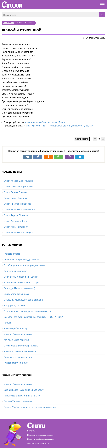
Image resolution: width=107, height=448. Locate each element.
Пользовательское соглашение (40, 435)
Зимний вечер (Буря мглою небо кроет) (24, 390)
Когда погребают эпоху (15, 328)
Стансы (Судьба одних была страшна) (23, 300)
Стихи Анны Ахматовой (16, 227)
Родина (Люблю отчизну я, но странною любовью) (30, 407)
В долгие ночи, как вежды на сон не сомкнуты (27, 311)
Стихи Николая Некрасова (17, 204)
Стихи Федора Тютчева (16, 215)
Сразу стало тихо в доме (16, 294)
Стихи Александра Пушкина (18, 181)
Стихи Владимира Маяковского (20, 209)
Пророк (7, 323)
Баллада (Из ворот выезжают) (19, 288)
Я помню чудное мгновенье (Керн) (21, 282)
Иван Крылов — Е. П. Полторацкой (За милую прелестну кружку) (59, 125)
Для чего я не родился (15, 271)
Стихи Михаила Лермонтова (18, 186)
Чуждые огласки (12, 254)
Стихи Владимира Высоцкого (19, 232)
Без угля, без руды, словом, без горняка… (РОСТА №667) (34, 317)
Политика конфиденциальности (40, 439)
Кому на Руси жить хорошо (18, 334)
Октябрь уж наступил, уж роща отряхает (25, 265)
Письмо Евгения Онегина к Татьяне (22, 396)
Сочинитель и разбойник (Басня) (21, 277)
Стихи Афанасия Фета (15, 221)
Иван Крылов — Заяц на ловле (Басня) (45, 122)
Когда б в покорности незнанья (20, 351)
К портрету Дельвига (14, 305)
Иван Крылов (8, 23)
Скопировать (82, 139)
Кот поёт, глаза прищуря (16, 340)
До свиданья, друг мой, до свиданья (22, 259)
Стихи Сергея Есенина (15, 192)
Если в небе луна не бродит (18, 357)
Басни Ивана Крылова (15, 198)
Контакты (31, 431)
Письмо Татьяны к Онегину (18, 401)
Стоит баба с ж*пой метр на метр (21, 346)
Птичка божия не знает (15, 363)
